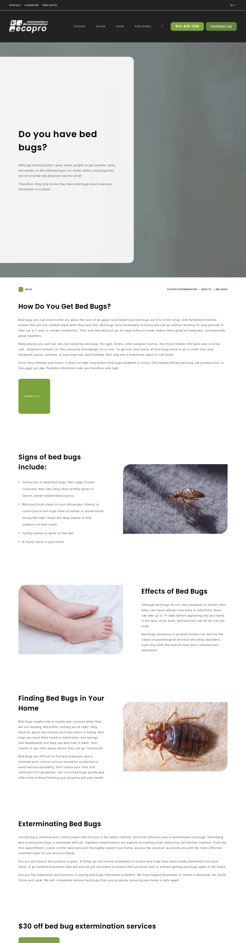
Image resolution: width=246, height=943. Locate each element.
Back (25, 289)
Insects (206, 289)
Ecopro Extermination (182, 289)
